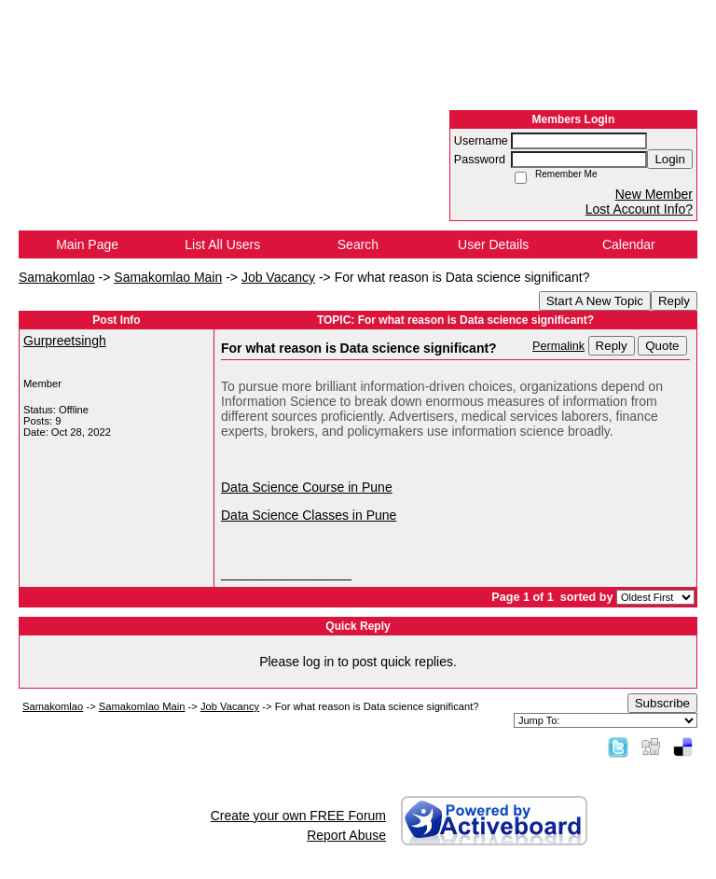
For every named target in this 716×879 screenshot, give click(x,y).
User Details (493, 244)
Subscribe (662, 703)
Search (358, 244)
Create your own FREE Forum (298, 815)
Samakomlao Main (168, 277)
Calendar (628, 244)
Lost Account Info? (639, 209)
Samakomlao (57, 277)
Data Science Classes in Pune (308, 515)
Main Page (87, 244)
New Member (654, 194)
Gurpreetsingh (64, 340)
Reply (674, 301)
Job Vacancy (278, 277)
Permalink (558, 346)
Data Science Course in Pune (306, 487)
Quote (662, 346)
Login (669, 159)
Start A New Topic (594, 301)
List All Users (222, 244)
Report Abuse (346, 835)
